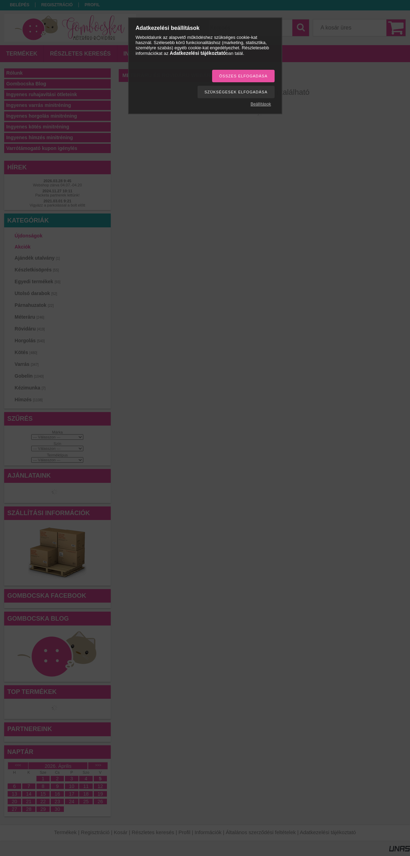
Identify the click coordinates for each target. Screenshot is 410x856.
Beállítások (261, 104)
